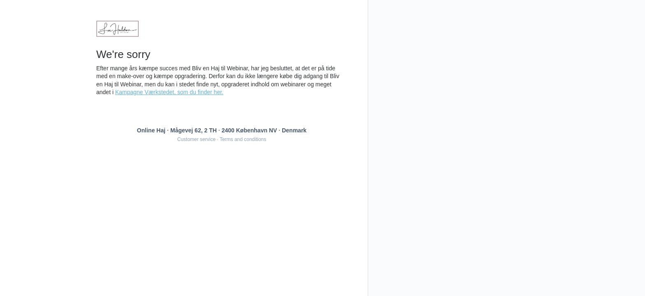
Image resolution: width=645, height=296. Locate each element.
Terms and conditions (243, 139)
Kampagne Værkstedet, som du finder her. (169, 92)
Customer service (196, 139)
